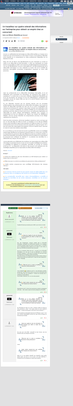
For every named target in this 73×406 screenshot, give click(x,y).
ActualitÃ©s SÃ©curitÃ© (10, 8)
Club (55, 1)
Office (60, 3)
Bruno (18, 37)
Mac (35, 5)
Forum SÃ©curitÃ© (20, 8)
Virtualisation (26, 7)
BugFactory (9, 212)
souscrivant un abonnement (32, 185)
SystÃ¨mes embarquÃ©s (65, 5)
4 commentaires (25, 38)
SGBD (56, 3)
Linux (18, 5)
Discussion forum (61, 39)
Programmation (51, 3)
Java (36, 3)
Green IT (50, 5)
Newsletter (33, 1)
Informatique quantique (35, 7)
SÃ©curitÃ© (56, 5)
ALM (28, 3)
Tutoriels (13, 1)
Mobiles (64, 3)
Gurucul (10, 150)
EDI (45, 3)
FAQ (18, 1)
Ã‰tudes (45, 1)
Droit (50, 1)
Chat (26, 1)
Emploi (39, 1)
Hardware (27, 5)
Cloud (22, 3)
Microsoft (32, 3)
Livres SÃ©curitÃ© (37, 8)
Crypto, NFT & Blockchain (47, 7)
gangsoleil (9, 230)
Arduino (22, 5)
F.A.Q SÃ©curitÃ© (28, 8)
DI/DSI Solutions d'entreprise (13, 3)
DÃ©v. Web (41, 3)
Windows (13, 5)
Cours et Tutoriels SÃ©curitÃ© (48, 8)
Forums (7, 1)
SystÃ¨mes (70, 3)
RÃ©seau (45, 5)
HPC (31, 5)
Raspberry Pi (39, 5)
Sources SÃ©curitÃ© (59, 8)
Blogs (22, 1)
